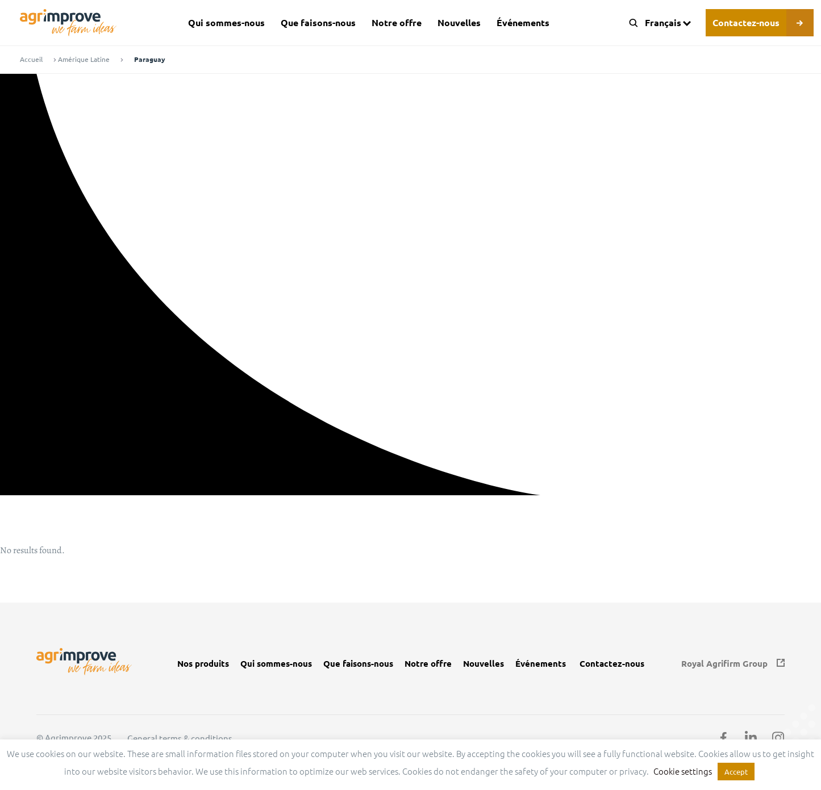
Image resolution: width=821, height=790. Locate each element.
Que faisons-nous (318, 22)
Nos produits (203, 663)
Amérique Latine (84, 59)
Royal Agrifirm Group (724, 663)
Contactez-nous (746, 22)
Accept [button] (736, 771)
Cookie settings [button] (682, 771)
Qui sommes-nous (226, 22)
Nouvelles (459, 22)
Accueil (31, 59)
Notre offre (397, 22)
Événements (523, 22)
